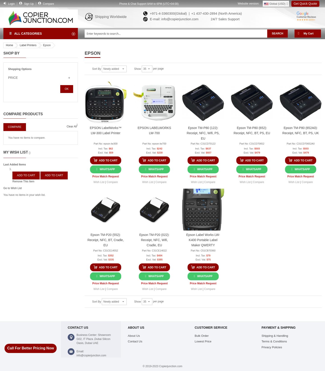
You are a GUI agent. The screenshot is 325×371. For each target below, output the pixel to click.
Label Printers (28, 45)
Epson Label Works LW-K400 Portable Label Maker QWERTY (203, 240)
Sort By (96, 68)
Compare (48, 3)
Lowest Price (203, 341)
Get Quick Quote (305, 3)
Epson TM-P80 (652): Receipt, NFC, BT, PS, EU (252, 130)
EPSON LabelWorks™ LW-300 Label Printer (106, 130)
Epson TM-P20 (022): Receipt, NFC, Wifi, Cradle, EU (154, 240)
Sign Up (29, 3)
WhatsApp (107, 169)
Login (11, 3)
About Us (134, 335)
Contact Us (135, 341)
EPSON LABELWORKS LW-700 (154, 130)
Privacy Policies (272, 347)
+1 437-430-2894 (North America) (216, 13)
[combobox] (176, 33)
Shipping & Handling (275, 335)
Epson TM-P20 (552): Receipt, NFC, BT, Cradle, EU (105, 240)
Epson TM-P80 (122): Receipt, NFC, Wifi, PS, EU (203, 133)
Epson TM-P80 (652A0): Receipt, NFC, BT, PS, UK (300, 130)
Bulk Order (202, 335)
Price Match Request (105, 176)
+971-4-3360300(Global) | (169, 13)
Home (9, 45)
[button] (98, 182)
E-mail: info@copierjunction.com (173, 19)
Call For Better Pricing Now (30, 348)
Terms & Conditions (274, 341)
